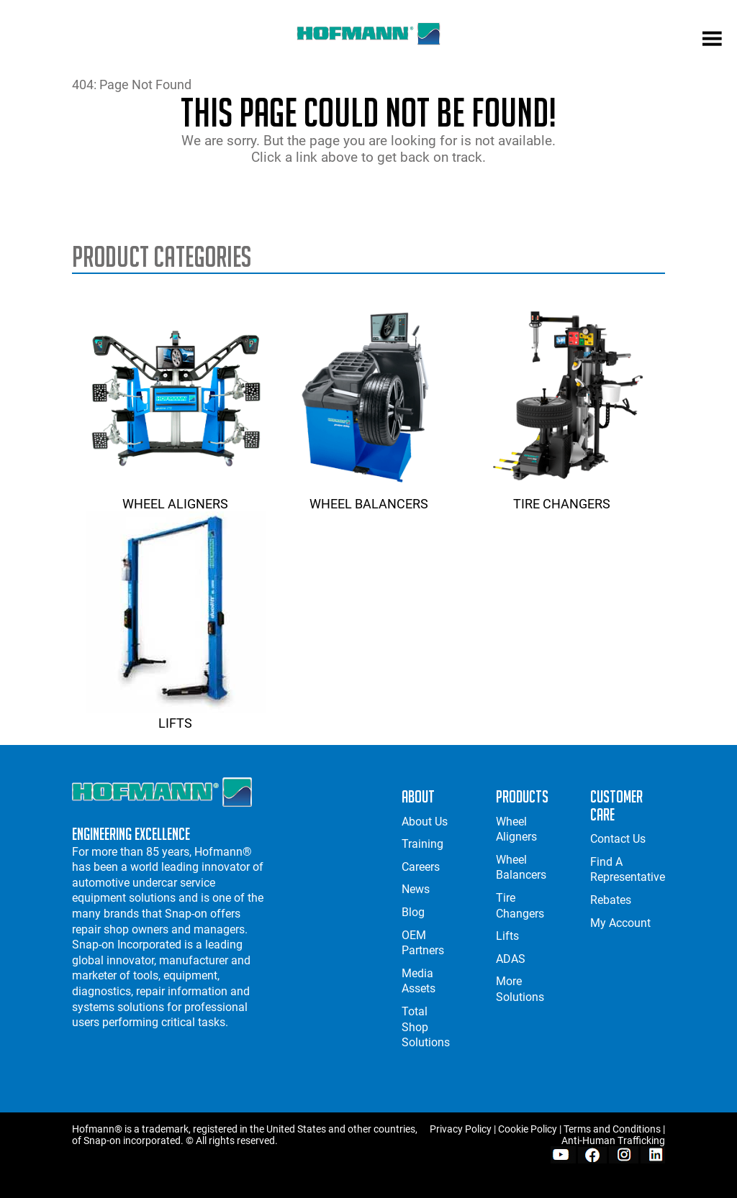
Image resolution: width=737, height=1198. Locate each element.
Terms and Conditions (612, 1129)
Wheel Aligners (176, 496)
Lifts (176, 715)
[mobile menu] (712, 40)
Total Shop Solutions (426, 1027)
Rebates (610, 900)
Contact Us (618, 839)
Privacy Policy (461, 1129)
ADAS (510, 959)
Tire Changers (562, 496)
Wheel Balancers (368, 496)
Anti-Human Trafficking (613, 1140)
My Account (620, 923)
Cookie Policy (527, 1129)
